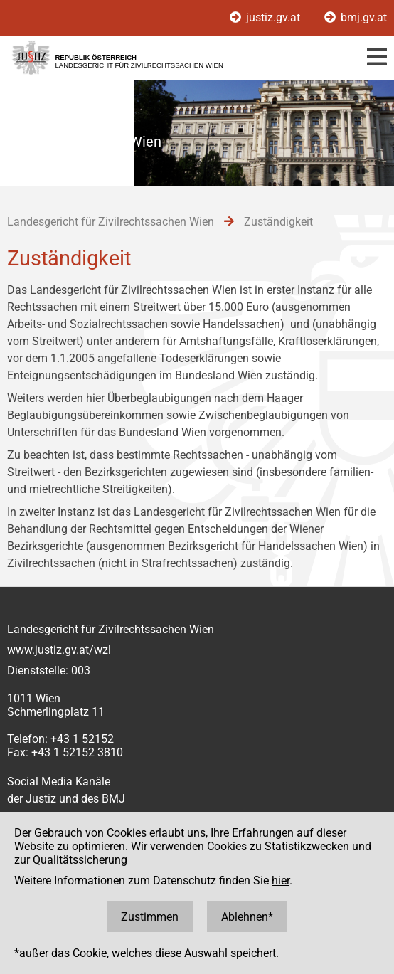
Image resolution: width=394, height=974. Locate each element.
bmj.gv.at (355, 17)
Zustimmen (150, 916)
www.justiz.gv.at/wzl (59, 650)
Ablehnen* (247, 916)
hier (280, 880)
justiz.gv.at (266, 17)
